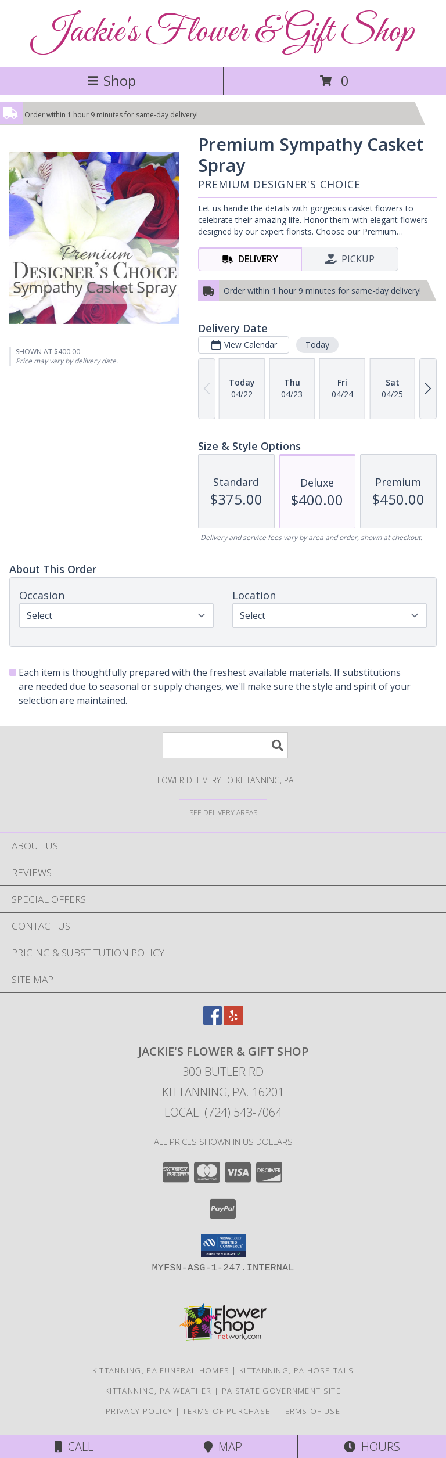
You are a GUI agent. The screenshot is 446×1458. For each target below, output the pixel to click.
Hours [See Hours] (372, 1447)
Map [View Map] (223, 1447)
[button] (223, 1245)
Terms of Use (310, 1411)
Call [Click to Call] (74, 1447)
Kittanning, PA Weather (158, 1390)
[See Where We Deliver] (223, 812)
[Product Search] (225, 745)
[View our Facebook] (212, 1021)
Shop (111, 80)
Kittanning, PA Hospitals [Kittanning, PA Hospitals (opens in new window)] (296, 1370)
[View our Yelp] (233, 1021)
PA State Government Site (281, 1390)
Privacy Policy (139, 1411)
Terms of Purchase (226, 1411)
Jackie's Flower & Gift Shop (223, 32)
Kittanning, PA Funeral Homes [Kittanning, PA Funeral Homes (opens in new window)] (160, 1370)
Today (317, 344)
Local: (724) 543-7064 (223, 1112)
